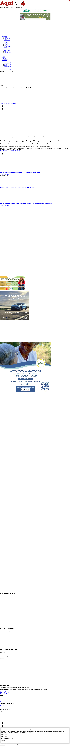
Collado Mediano (7, 40)
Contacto (2, 698)
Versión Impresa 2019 (7, 68)
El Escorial (6, 43)
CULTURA (4, 58)
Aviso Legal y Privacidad (4, 692)
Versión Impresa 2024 (7, 64)
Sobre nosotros (3, 691)
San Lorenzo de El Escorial (8, 53)
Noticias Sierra (6, 51)
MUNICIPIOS (4, 36)
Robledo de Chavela (7, 52)
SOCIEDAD (4, 56)
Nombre (1, 652)
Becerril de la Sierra (7, 38)
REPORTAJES (4, 60)
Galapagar (5, 44)
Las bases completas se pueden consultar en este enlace (10, 150)
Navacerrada (6, 49)
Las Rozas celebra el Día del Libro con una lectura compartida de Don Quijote (20, 172)
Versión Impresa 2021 (7, 67)
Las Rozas (5, 47)
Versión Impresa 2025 (7, 63)
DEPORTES (4, 57)
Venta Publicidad (3, 700)
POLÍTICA (4, 55)
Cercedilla (5, 39)
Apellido (1, 654)
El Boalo (5, 42)
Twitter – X (2, 706)
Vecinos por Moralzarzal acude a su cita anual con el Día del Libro (17, 187)
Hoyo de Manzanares (7, 46)
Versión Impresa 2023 (7, 65)
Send (1, 745)
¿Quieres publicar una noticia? (5, 701)
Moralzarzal (6, 48)
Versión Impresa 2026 (7, 62)
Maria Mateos (7, 174)
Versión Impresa (4, 61)
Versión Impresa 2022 (7, 66)
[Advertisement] (35, 27)
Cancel (4, 745)
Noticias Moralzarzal (14, 103)
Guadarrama (6, 45)
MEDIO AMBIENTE (5, 59)
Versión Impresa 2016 (7, 69)
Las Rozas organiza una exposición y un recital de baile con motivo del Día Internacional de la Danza (26, 203)
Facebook (2, 705)
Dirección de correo (3, 656)
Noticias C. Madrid (7, 50)
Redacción (2, 699)
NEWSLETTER (6, 159)
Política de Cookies (3, 693)
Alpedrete (5, 37)
